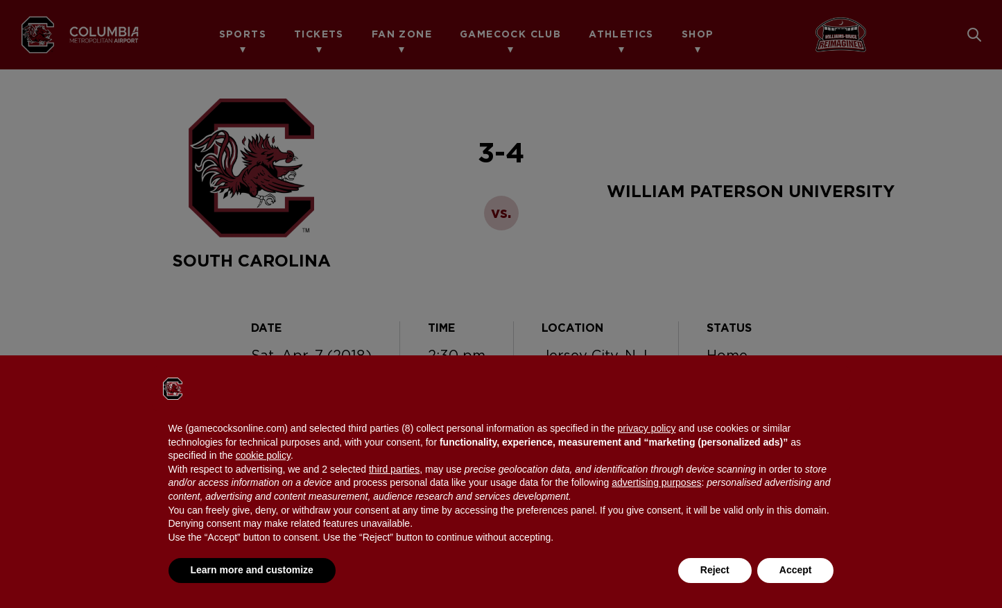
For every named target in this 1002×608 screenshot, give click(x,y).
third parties (394, 469)
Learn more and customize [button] (252, 569)
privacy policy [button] (646, 428)
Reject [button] (714, 569)
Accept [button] (795, 569)
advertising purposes (656, 482)
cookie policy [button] (263, 455)
